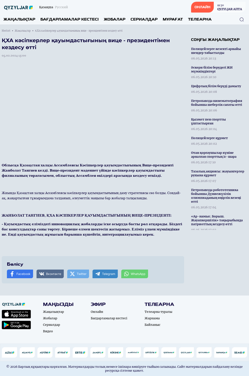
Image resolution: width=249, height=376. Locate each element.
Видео (48, 331)
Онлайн (97, 312)
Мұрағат (173, 19)
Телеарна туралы (158, 312)
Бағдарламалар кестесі (69, 19)
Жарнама (152, 318)
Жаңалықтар (19, 19)
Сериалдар (144, 19)
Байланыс (152, 325)
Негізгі (6, 30)
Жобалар (114, 19)
